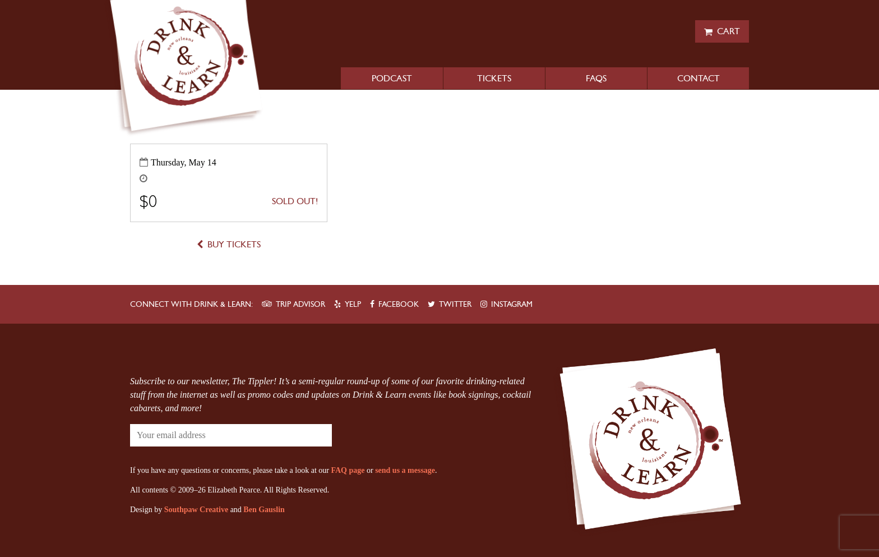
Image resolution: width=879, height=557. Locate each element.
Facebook (398, 304)
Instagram (512, 304)
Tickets (494, 78)
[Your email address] (197, 435)
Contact (698, 78)
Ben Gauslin (264, 509)
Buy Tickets (234, 244)
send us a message (405, 470)
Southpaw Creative (196, 509)
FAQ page (347, 470)
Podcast (392, 78)
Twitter (455, 304)
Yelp (353, 304)
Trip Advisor (300, 304)
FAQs (596, 78)
